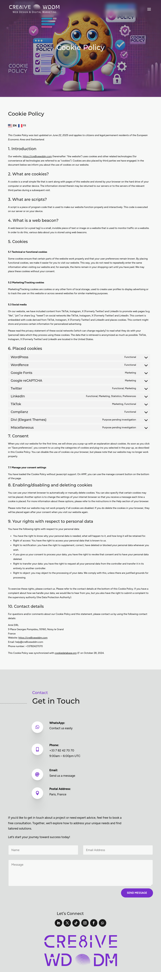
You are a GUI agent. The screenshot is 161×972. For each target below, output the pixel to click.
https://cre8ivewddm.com (37, 156)
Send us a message (62, 775)
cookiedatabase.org (66, 653)
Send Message (137, 892)
